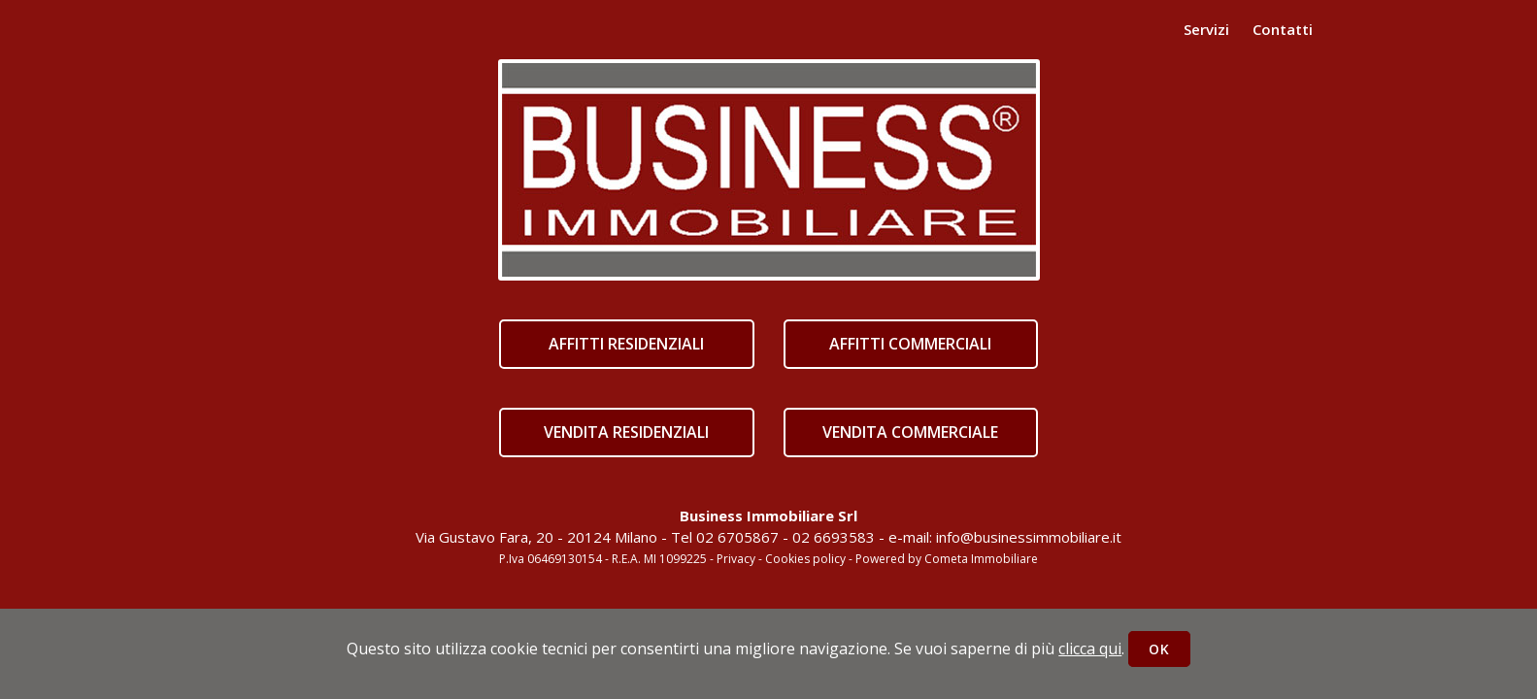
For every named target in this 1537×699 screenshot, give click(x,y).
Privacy (736, 558)
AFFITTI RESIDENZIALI (626, 343)
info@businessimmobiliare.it (1028, 537)
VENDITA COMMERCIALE (910, 432)
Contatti (1283, 29)
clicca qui (1089, 648)
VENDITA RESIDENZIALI (626, 432)
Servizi (1206, 29)
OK (1159, 649)
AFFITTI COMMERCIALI (910, 343)
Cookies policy (805, 558)
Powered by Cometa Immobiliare (946, 558)
